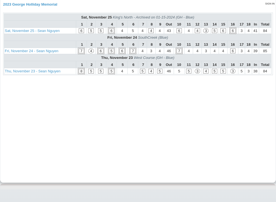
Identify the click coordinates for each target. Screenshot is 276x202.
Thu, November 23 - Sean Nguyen (32, 71)
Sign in (270, 3)
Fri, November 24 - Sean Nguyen (31, 51)
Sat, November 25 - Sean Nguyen (32, 31)
